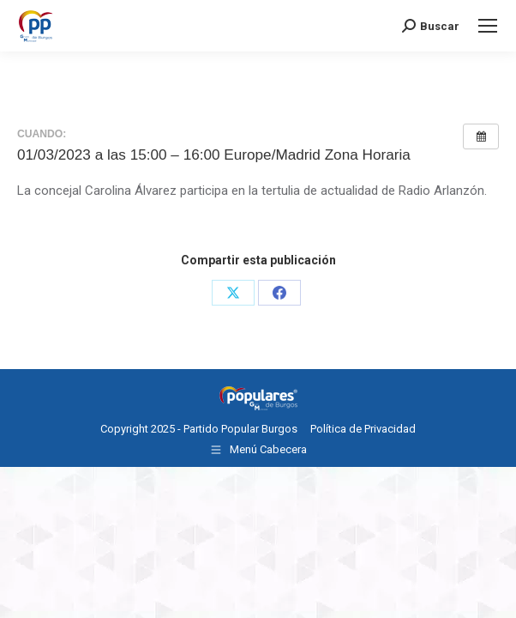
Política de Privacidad (363, 428)
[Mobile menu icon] (488, 26)
